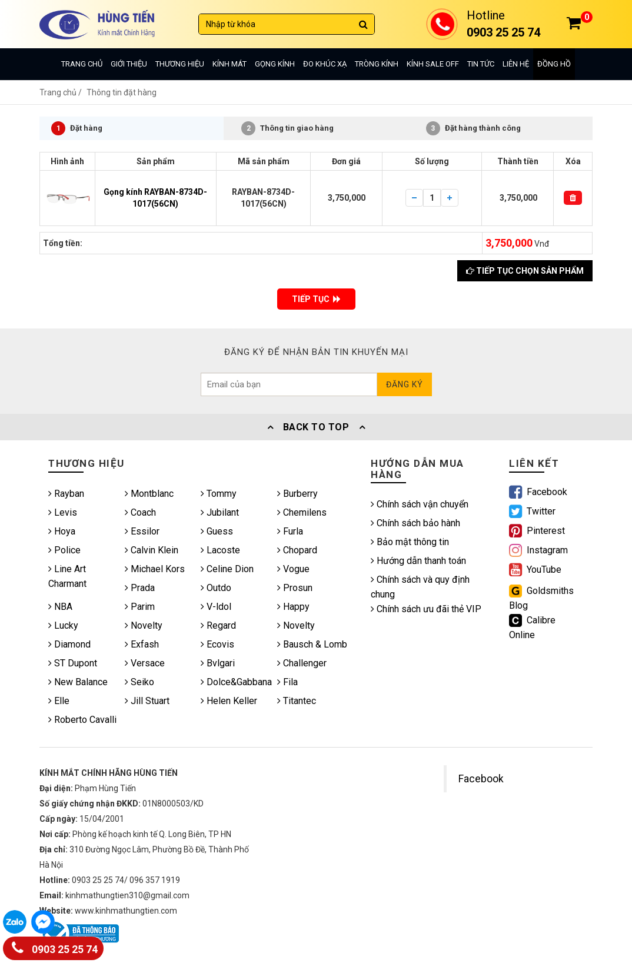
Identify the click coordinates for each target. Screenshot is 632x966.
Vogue (293, 569)
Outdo (216, 587)
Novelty (143, 625)
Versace (145, 663)
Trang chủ (81, 63)
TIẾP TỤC (316, 299)
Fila (287, 682)
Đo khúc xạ (325, 63)
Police (64, 550)
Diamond (69, 644)
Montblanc (149, 493)
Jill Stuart (147, 700)
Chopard (297, 550)
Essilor (142, 531)
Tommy (219, 493)
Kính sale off (433, 63)
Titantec (296, 700)
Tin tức (480, 63)
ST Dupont (72, 663)
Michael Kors (155, 569)
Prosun (294, 587)
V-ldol (216, 606)
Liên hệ (516, 63)
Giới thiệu (129, 63)
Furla (290, 531)
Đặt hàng (76, 128)
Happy (293, 606)
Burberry (297, 493)
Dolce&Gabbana (236, 682)
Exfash (142, 644)
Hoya (61, 531)
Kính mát (229, 63)
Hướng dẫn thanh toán (418, 560)
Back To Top (316, 427)
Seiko (139, 682)
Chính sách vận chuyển (419, 504)
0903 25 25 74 (55, 947)
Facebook (481, 779)
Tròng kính (376, 63)
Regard (218, 625)
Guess (217, 531)
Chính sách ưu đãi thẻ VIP (426, 609)
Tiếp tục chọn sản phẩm (525, 270)
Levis (62, 512)
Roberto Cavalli (82, 719)
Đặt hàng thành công (473, 128)
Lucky (63, 625)
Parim (140, 606)
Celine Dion (227, 569)
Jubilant (220, 512)
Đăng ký (404, 384)
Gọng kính (275, 63)
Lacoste (220, 550)
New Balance (78, 682)
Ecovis (217, 644)
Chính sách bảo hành (415, 523)
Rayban (66, 493)
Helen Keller (229, 700)
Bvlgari (218, 663)
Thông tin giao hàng (287, 128)
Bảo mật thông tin (410, 541)
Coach (140, 512)
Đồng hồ (554, 63)
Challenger (302, 663)
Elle (58, 700)
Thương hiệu (179, 63)
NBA (60, 606)
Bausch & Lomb (312, 644)
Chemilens (302, 512)
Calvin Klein (151, 550)
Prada (140, 587)
